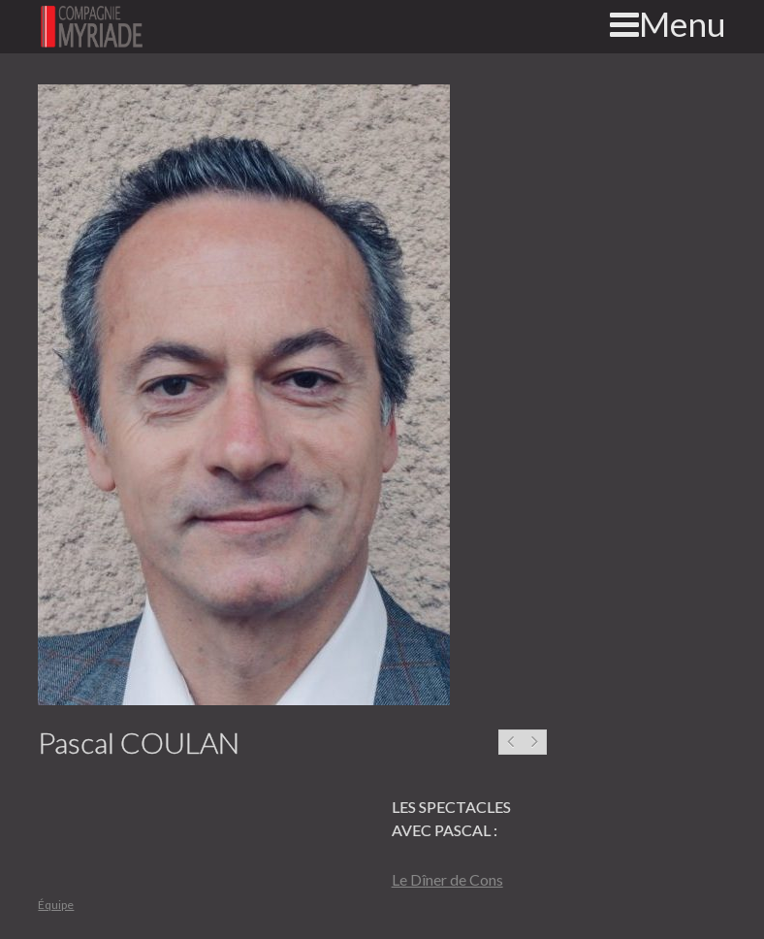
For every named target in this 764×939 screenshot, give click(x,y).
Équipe (56, 904)
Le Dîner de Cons (447, 879)
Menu (668, 23)
